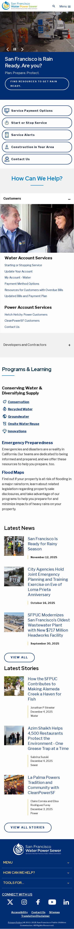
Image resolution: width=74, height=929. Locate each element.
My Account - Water (18, 277)
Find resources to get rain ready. (33, 83)
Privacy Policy (15, 922)
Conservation (18, 402)
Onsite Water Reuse (23, 424)
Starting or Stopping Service (23, 265)
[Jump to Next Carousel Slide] (22, 49)
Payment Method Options (22, 284)
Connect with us (17, 894)
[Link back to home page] (19, 5)
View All (19, 657)
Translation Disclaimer (35, 916)
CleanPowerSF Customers (22, 320)
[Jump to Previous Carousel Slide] (7, 49)
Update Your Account (19, 271)
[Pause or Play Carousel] (14, 48)
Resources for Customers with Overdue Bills (34, 290)
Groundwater (18, 417)
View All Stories (28, 827)
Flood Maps (13, 472)
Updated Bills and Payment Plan (26, 296)
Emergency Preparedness (27, 442)
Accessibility (19, 912)
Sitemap (54, 912)
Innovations (17, 431)
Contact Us (12, 327)
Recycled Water (20, 409)
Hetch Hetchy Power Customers (26, 314)
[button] (65, 5)
